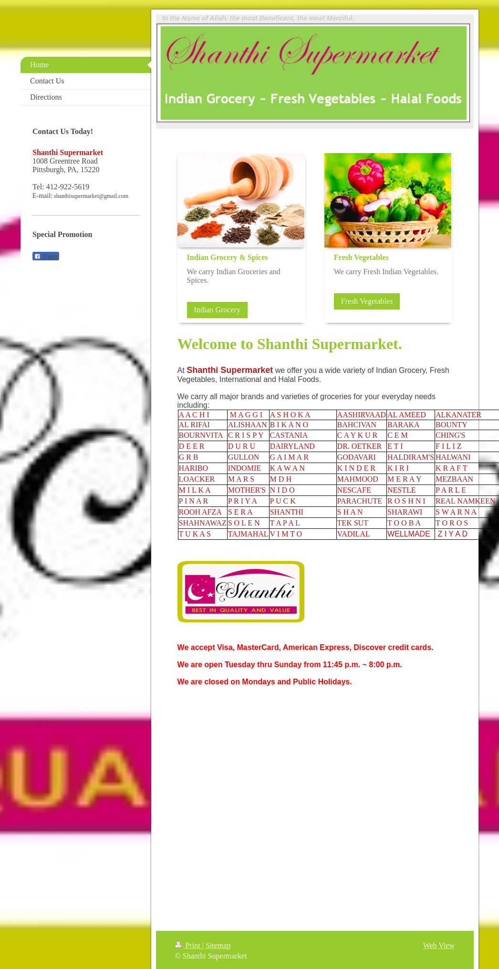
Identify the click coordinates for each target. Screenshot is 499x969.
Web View (439, 945)
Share (45, 256)
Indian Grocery (217, 310)
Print (188, 945)
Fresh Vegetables (367, 301)
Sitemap (218, 945)
